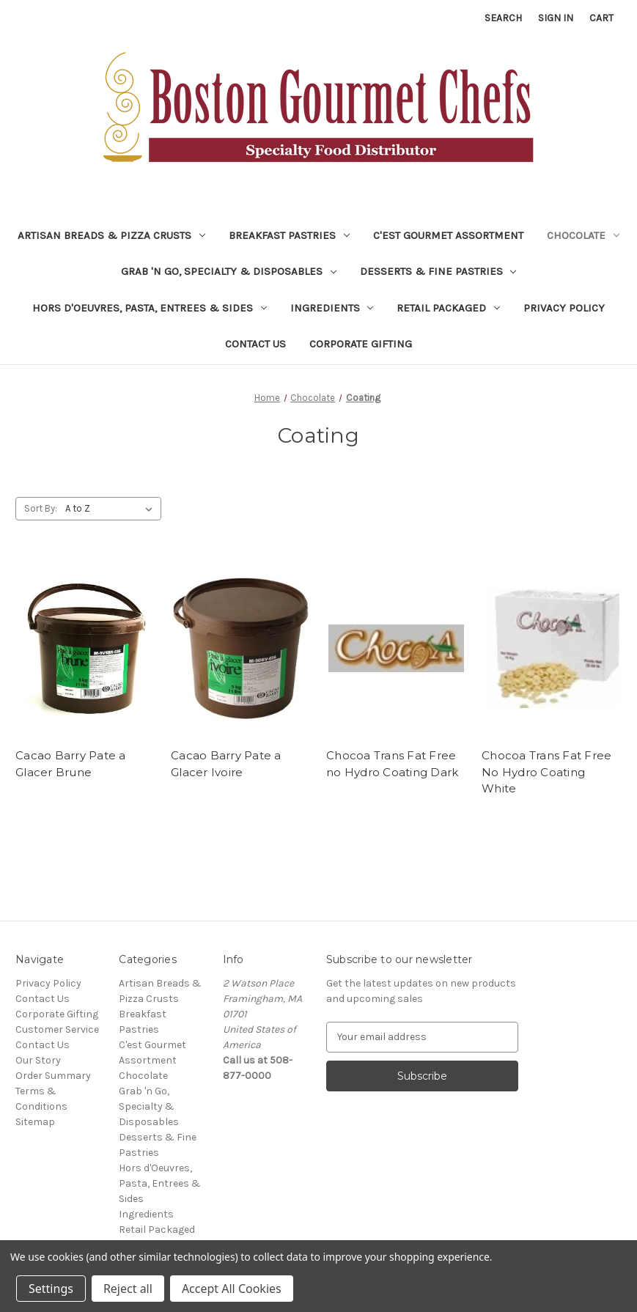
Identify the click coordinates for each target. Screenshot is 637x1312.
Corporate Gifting (360, 343)
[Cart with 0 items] (601, 18)
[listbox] (112, 509)
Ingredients (332, 307)
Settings (51, 1288)
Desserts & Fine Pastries (438, 271)
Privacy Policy (564, 307)
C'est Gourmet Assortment (448, 235)
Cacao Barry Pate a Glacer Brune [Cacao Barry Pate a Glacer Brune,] (70, 763)
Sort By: (40, 508)
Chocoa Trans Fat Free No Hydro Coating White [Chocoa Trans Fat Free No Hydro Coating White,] (546, 771)
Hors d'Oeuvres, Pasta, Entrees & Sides (149, 307)
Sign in (555, 18)
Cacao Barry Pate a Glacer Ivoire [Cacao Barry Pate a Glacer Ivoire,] (226, 763)
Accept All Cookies (231, 1288)
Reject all (127, 1288)
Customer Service (57, 1029)
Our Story (38, 1060)
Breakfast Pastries (289, 235)
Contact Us (255, 343)
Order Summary (53, 1075)
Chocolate (583, 235)
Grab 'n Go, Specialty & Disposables (228, 271)
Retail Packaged (448, 307)
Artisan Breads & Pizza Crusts (111, 235)
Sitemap (35, 1122)
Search (503, 18)
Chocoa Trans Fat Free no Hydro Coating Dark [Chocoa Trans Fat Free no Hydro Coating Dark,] (392, 763)
